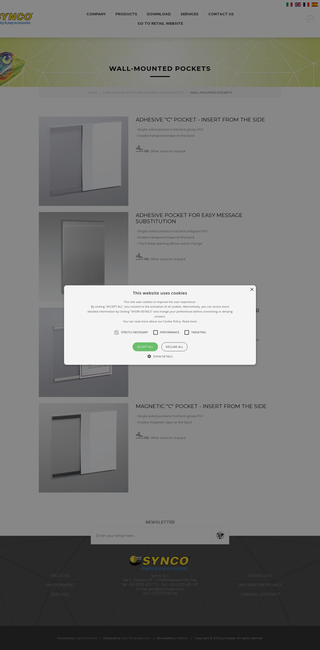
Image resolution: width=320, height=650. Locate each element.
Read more (189, 321)
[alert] (160, 325)
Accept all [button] (145, 346)
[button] (160, 325)
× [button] (251, 289)
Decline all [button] (174, 346)
